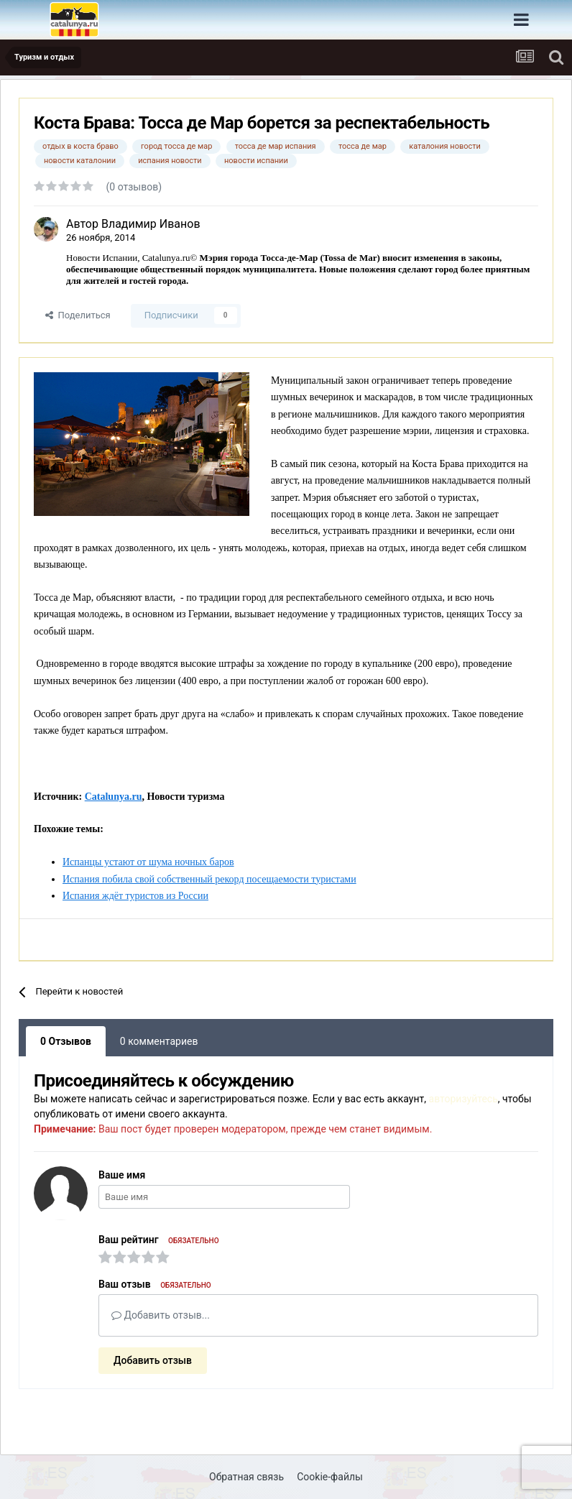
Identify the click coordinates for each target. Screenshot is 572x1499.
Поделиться (78, 315)
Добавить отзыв (153, 1360)
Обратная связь (246, 1476)
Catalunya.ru (113, 796)
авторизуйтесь (463, 1098)
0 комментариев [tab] (159, 1041)
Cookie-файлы (330, 1476)
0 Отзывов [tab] (65, 1041)
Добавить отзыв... (160, 1315)
